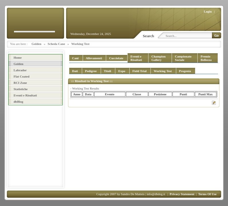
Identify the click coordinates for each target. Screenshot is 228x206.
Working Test (80, 43)
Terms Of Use (207, 194)
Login (208, 11)
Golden (36, 43)
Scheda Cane (56, 43)
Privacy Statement (182, 194)
